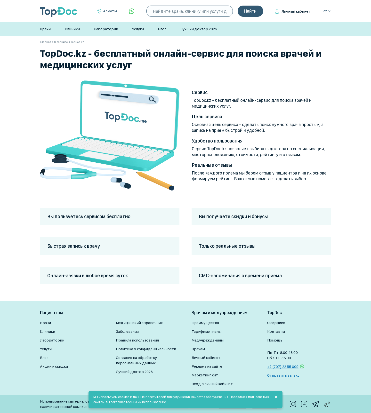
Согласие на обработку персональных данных (136, 360)
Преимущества (205, 322)
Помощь (274, 340)
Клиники (72, 29)
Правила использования (137, 340)
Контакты (276, 331)
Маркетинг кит (205, 375)
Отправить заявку (283, 375)
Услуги (138, 29)
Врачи (45, 29)
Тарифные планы (206, 331)
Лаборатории (106, 29)
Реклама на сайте (207, 366)
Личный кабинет (296, 11)
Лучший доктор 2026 (198, 29)
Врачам (198, 349)
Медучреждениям (208, 340)
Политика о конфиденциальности (146, 349)
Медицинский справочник (139, 322)
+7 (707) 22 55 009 (282, 366)
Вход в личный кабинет (212, 383)
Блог (162, 29)
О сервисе (276, 322)
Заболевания (127, 331)
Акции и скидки (54, 366)
